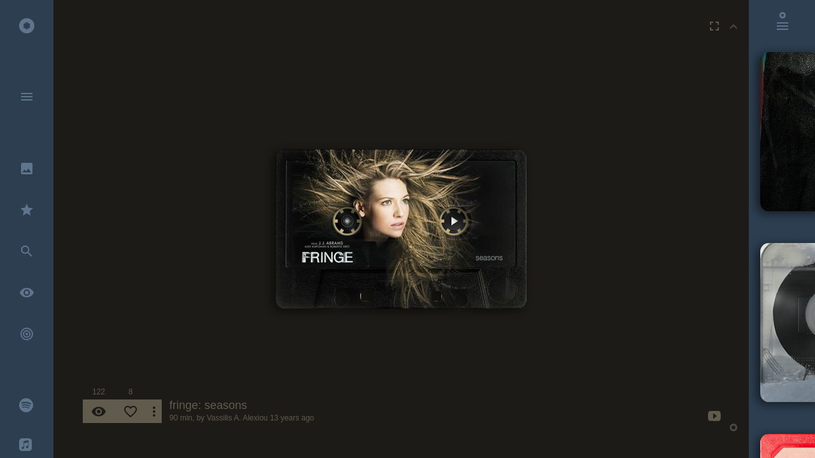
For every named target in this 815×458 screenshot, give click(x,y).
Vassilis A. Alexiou (237, 417)
